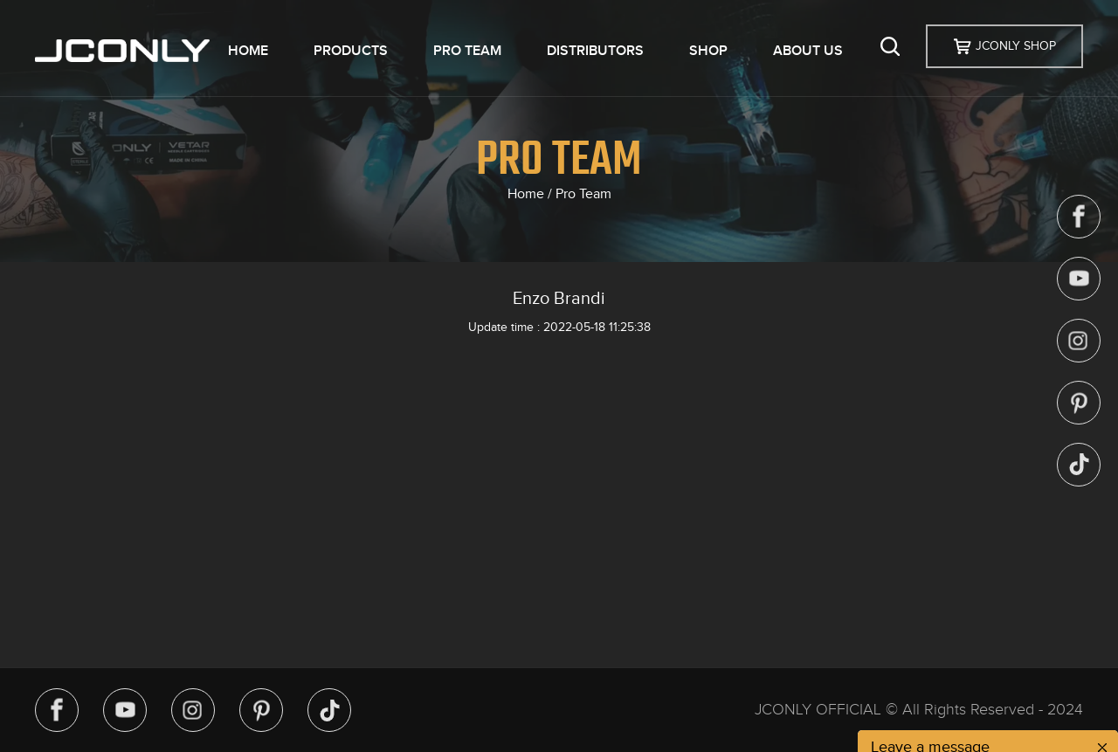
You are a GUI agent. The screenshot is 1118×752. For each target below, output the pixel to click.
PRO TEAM (467, 51)
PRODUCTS (351, 51)
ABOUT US (808, 51)
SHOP (708, 51)
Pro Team (583, 194)
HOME (248, 51)
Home (525, 194)
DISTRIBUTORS (595, 51)
